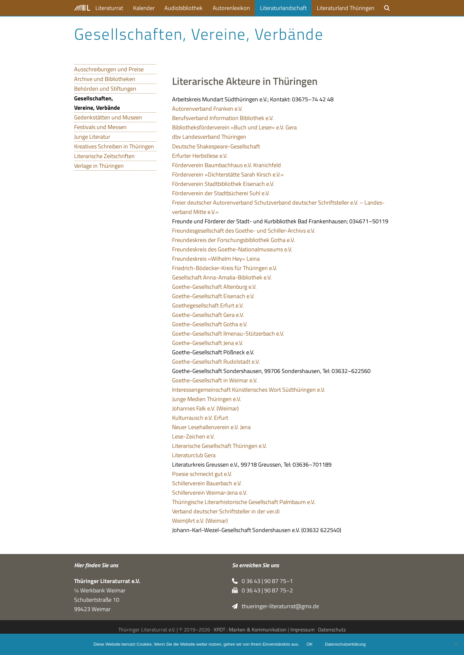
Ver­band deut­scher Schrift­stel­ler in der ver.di (226, 511)
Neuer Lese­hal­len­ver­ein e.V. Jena (211, 427)
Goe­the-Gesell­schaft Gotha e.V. (209, 324)
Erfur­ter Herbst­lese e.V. (199, 155)
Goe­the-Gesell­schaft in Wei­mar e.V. (214, 380)
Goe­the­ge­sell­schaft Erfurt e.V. (208, 305)
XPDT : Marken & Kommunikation (250, 629)
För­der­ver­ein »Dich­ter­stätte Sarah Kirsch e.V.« (228, 174)
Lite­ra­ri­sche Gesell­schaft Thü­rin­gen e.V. (219, 445)
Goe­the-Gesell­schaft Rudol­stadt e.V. (216, 361)
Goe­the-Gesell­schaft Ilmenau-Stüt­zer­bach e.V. (228, 333)
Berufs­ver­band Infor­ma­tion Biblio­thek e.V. (223, 118)
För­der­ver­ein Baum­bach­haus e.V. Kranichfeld (226, 165)
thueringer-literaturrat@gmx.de (275, 606)
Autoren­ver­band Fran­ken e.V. (207, 108)
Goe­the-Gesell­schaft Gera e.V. (208, 314)
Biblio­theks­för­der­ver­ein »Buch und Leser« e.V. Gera (234, 127)
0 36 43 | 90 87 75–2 (262, 590)
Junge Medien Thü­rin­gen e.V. (206, 399)
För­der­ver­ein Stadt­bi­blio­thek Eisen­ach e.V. (223, 183)
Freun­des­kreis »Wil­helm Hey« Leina (216, 258)
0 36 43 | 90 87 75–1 (262, 581)
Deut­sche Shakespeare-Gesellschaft (216, 146)
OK (310, 644)
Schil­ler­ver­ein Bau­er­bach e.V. (207, 483)
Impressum (302, 629)
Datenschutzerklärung (345, 644)
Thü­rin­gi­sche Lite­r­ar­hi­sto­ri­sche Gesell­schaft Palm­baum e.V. (243, 502)
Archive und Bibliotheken (104, 79)
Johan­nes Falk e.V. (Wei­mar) (205, 408)
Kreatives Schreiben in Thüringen (114, 146)
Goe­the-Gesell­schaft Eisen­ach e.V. (213, 296)
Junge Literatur (92, 136)
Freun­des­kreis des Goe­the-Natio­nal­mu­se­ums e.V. (232, 249)
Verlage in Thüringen (99, 165)
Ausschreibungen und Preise (109, 69)
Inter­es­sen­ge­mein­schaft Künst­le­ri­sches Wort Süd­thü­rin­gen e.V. (248, 389)
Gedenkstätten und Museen (108, 117)
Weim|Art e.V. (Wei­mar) (200, 520)
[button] (387, 8)
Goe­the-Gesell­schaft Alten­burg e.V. (214, 286)
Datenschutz (332, 629)
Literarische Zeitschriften (104, 156)
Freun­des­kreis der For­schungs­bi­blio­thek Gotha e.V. (233, 240)
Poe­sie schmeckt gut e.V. (202, 473)
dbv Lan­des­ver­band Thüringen (209, 136)
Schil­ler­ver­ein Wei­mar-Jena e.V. (209, 492)
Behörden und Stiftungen (105, 88)
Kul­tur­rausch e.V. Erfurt (200, 417)
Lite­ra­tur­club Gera (194, 455)
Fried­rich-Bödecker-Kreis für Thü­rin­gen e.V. (224, 268)
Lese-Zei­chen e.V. (193, 436)
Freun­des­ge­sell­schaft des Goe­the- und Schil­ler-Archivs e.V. (243, 230)
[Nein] (456, 644)
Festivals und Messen (100, 127)
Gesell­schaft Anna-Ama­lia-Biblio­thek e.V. (222, 277)
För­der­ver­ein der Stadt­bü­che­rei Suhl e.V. (221, 193)
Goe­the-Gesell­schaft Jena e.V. (207, 342)
